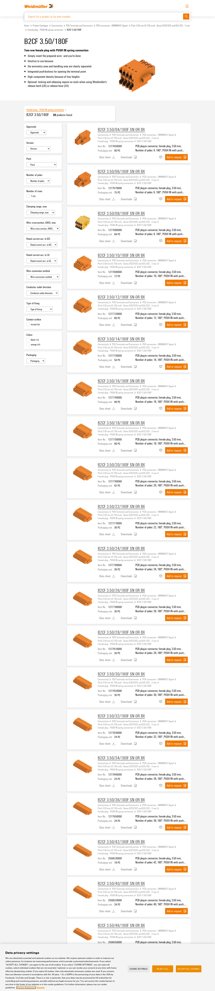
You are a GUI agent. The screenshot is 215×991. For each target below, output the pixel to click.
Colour (29, 335)
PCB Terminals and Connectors (79, 25)
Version (30, 142)
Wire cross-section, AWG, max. (41, 222)
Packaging (31, 355)
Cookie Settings (138, 968)
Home (26, 25)
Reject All (162, 968)
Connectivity (57, 25)
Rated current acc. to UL (38, 255)
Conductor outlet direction (38, 287)
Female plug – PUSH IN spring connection (45, 29)
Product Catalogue (40, 25)
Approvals (31, 126)
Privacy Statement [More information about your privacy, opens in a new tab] (26, 987)
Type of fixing (32, 303)
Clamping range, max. (36, 206)
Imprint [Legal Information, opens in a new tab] (41, 987)
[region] (107, 967)
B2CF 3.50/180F (144, 141)
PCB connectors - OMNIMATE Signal (111, 25)
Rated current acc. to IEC (38, 238)
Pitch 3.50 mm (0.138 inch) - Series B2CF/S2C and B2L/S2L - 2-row (160, 25)
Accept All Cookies (188, 968)
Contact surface (33, 319)
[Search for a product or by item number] (103, 16)
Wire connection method (38, 271)
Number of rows (34, 191)
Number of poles (34, 175)
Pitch (28, 159)
